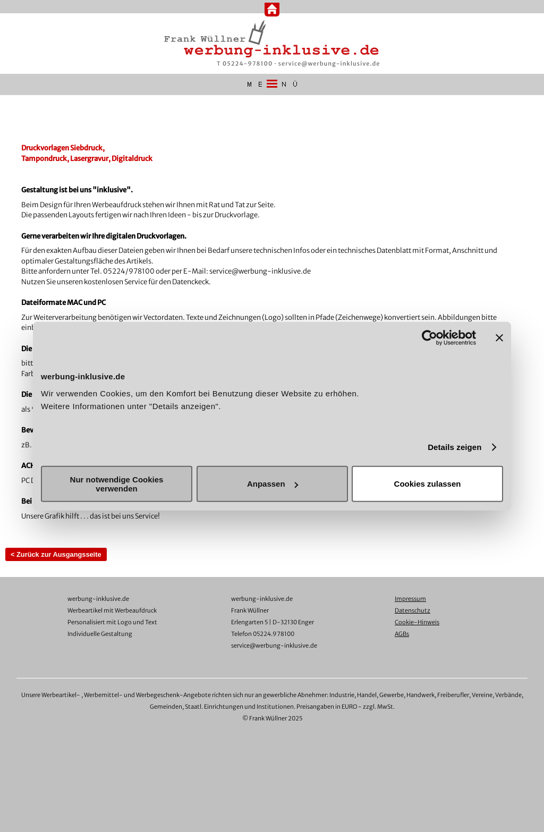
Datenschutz (412, 610)
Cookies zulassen (427, 483)
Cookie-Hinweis (417, 622)
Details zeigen (454, 447)
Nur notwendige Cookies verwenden (117, 483)
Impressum (410, 598)
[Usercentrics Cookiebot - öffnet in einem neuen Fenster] (429, 338)
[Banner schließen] (499, 338)
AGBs (402, 634)
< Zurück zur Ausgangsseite (56, 554)
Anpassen (272, 483)
